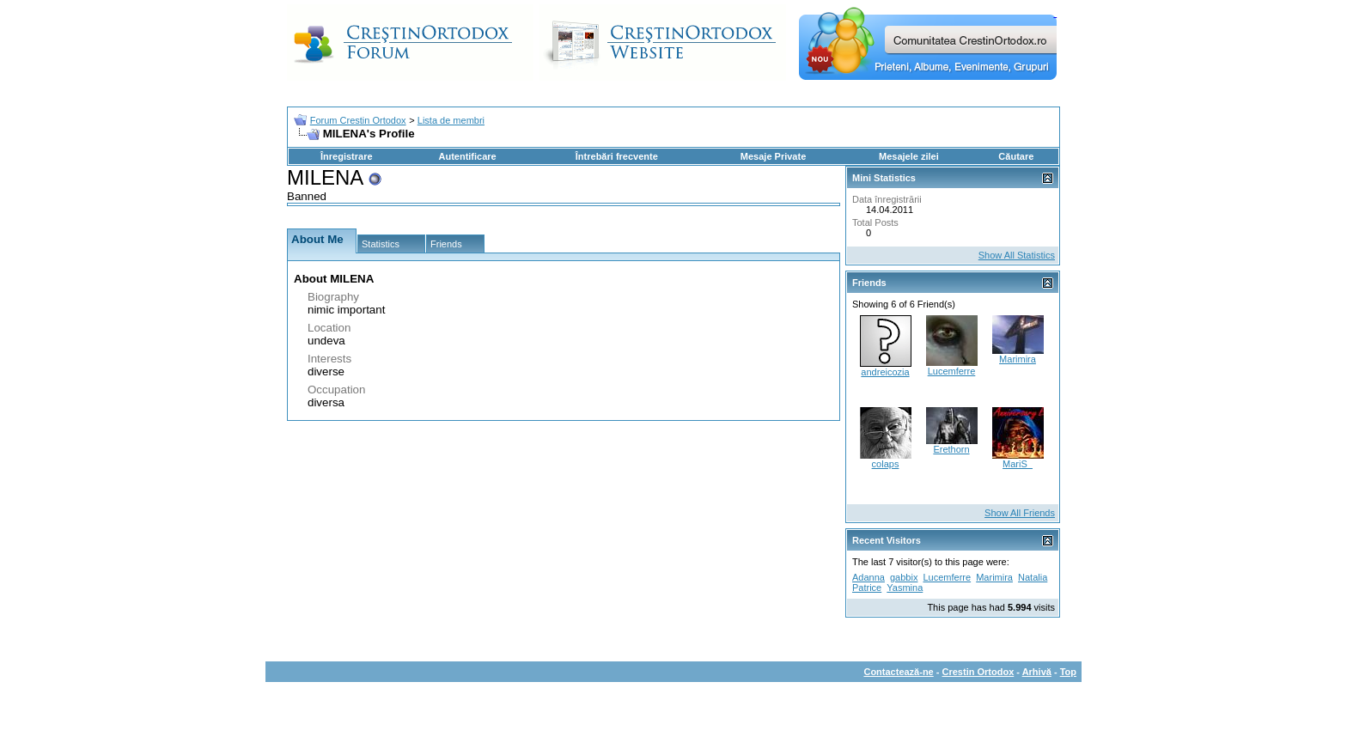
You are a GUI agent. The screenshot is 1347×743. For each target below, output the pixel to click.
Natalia (1032, 577)
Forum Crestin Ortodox (358, 120)
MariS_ (1018, 464)
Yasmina (905, 587)
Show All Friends (1019, 513)
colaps (885, 464)
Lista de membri (451, 120)
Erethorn (951, 449)
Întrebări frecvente (617, 156)
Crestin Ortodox (978, 672)
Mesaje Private (773, 156)
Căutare (1015, 156)
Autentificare (467, 156)
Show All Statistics (1016, 255)
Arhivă (1036, 672)
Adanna (868, 577)
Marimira (1017, 359)
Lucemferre (952, 371)
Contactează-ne (898, 672)
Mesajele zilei (909, 156)
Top (1068, 672)
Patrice (866, 587)
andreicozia (885, 372)
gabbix (903, 577)
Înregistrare (346, 156)
